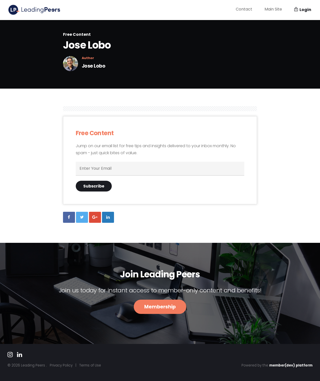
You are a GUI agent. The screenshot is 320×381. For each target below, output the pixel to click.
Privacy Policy (61, 365)
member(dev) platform (290, 365)
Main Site (273, 9)
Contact (244, 9)
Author (88, 58)
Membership (160, 306)
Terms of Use (90, 365)
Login (302, 10)
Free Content (77, 34)
